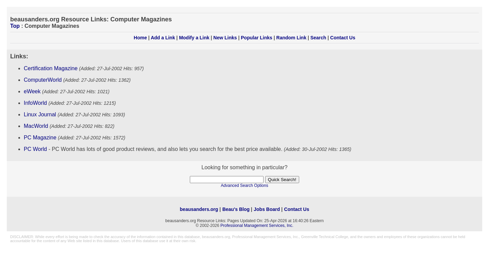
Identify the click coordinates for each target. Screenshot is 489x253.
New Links (225, 37)
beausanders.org (199, 209)
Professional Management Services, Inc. (256, 225)
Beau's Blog (236, 209)
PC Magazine (40, 137)
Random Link (291, 37)
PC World (35, 149)
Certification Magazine (50, 68)
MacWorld (36, 126)
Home (140, 37)
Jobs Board (267, 209)
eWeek (32, 91)
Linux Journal (40, 114)
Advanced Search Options (244, 185)
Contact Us (342, 37)
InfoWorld (35, 103)
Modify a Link (194, 37)
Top (15, 26)
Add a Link (163, 37)
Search (318, 37)
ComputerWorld (43, 80)
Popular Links (256, 37)
